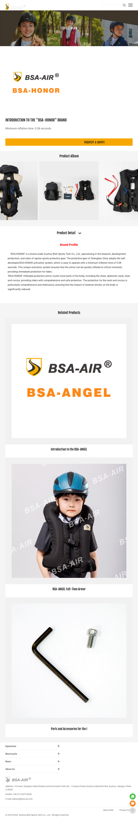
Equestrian (69, 28)
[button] (125, 190)
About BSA (108, 810)
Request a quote (94, 142)
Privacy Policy (126, 810)
